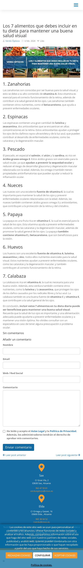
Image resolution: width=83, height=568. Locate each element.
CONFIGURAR (42, 555)
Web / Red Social (13, 373)
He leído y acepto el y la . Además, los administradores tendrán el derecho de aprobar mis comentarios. (42, 434)
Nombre (8, 345)
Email (6, 359)
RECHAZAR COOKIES (19, 555)
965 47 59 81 (42, 488)
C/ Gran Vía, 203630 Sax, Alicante (41, 481)
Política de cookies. (41, 565)
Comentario (10, 387)
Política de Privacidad (63, 431)
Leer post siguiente (68, 455)
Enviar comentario (18, 447)
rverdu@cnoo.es (41, 522)
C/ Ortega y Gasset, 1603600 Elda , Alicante (41, 513)
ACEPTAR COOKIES (64, 555)
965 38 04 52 (42, 519)
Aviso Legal (38, 431)
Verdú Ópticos (12, 41)
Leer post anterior (14, 455)
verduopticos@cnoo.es (41, 491)
